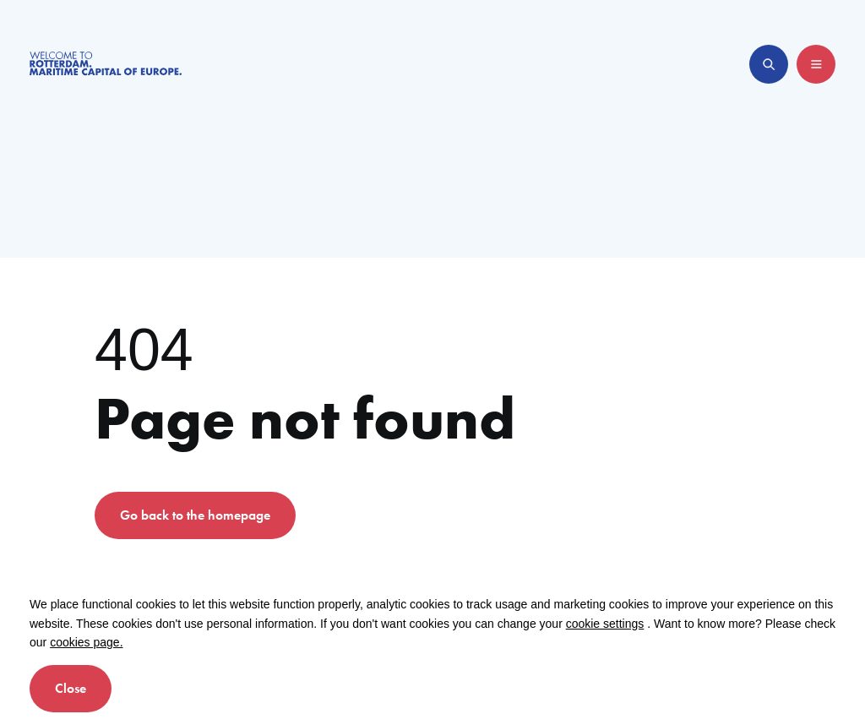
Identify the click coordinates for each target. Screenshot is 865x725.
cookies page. (86, 642)
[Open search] (768, 64)
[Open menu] (816, 64)
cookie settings (605, 623)
